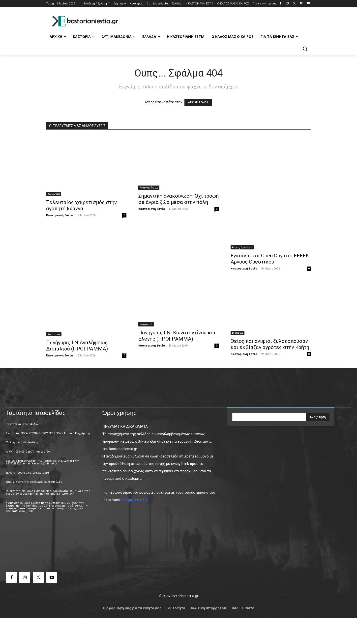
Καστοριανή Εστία (59, 215)
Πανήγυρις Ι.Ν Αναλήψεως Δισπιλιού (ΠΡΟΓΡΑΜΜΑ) (77, 346)
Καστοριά (54, 334)
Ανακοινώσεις (149, 187)
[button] (305, 48)
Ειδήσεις (237, 332)
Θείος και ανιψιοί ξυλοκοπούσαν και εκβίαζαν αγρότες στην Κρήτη (270, 344)
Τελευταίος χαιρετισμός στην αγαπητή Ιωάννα (81, 205)
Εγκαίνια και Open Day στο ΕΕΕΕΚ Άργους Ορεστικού (270, 259)
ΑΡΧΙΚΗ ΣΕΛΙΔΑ (198, 102)
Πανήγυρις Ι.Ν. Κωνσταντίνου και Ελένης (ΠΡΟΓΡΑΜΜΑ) (176, 336)
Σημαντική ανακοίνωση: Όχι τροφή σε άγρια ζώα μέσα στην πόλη (178, 199)
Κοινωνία (54, 194)
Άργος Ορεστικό (242, 247)
